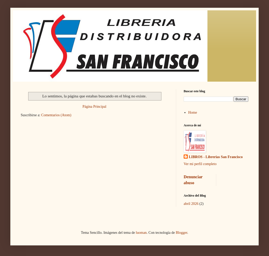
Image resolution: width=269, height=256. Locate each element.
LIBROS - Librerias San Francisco (216, 157)
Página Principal (94, 106)
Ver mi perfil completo (200, 164)
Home (192, 112)
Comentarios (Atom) (56, 115)
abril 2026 (191, 204)
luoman (141, 233)
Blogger (181, 233)
